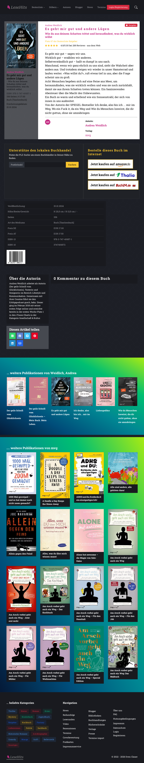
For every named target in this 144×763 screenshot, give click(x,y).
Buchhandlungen (97, 720)
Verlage (92, 729)
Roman (35, 712)
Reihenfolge (69, 715)
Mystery (12, 717)
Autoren (67, 7)
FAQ (115, 714)
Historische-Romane (17, 734)
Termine (101, 7)
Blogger (79, 7)
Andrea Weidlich (96, 126)
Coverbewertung (71, 738)
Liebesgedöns (103, 411)
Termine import (96, 738)
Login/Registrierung (118, 7)
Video (66, 724)
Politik (29, 729)
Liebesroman (14, 729)
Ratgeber (131, 26)
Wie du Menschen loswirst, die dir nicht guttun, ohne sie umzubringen (127, 417)
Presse (91, 734)
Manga (25, 740)
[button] (135, 7)
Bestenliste (37, 7)
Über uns (117, 711)
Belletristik (49, 740)
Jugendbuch (44, 717)
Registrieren (119, 736)
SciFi (35, 740)
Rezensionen (69, 729)
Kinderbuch (27, 717)
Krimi (47, 712)
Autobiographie (40, 734)
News (90, 7)
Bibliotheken (94, 716)
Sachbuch (42, 729)
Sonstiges (12, 745)
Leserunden (69, 720)
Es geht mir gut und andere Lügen (60, 413)
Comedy (12, 740)
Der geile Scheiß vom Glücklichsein (15, 415)
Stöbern (53, 7)
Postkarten (68, 742)
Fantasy (40, 723)
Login (116, 732)
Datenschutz (119, 728)
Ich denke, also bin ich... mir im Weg (82, 415)
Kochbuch (26, 723)
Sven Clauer (132, 757)
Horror (24, 712)
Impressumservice (72, 747)
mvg (88, 135)
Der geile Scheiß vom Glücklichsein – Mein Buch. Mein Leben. (38, 417)
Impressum (118, 723)
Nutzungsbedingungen (124, 719)
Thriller (11, 712)
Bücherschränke (96, 725)
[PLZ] (45, 165)
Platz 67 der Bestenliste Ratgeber (61, 41)
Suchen (72, 165)
